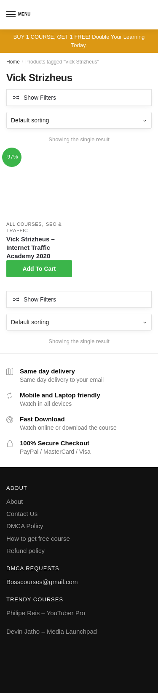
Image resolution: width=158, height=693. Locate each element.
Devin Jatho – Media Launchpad (51, 631)
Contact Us (21, 513)
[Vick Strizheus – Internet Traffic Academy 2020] (39, 184)
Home (13, 62)
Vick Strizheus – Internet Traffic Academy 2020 (30, 247)
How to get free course (38, 538)
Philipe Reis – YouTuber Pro (45, 612)
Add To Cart (39, 268)
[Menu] (11, 14)
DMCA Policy (24, 525)
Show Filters (40, 97)
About (14, 501)
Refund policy (25, 550)
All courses (24, 224)
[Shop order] (79, 120)
